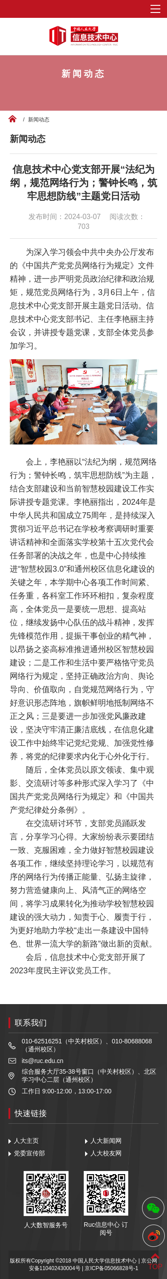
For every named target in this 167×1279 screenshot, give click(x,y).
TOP (155, 1261)
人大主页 (26, 1140)
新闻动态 (38, 119)
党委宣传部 (29, 1153)
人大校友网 (106, 1153)
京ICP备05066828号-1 (111, 1268)
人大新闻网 (106, 1140)
